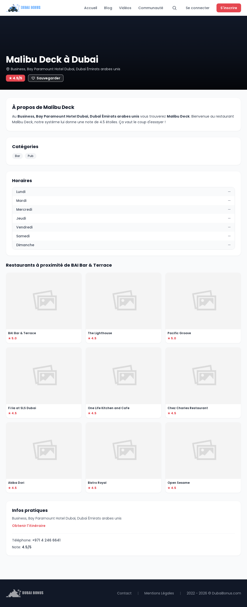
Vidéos (125, 7)
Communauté (150, 7)
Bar (17, 156)
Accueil (90, 7)
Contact (124, 593)
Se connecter (198, 7)
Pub (30, 156)
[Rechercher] (174, 7)
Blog (108, 7)
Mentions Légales (159, 593)
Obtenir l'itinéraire (29, 525)
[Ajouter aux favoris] (45, 78)
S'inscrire (228, 7)
